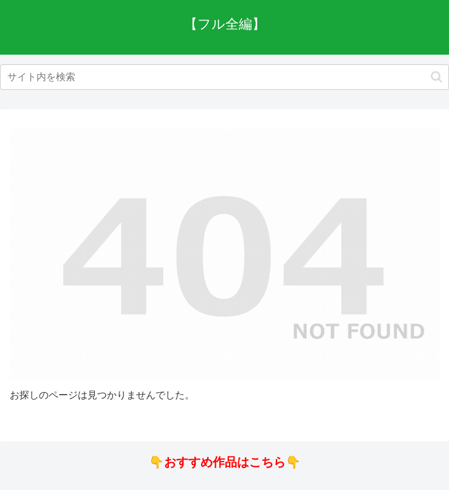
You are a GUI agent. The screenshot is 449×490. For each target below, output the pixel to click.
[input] (224, 77)
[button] (436, 77)
